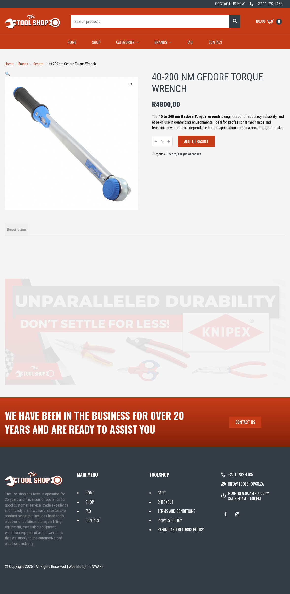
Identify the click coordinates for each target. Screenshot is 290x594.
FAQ (190, 42)
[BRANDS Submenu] (171, 42)
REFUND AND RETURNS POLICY (181, 530)
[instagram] (237, 514)
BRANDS (160, 42)
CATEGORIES (125, 42)
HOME (72, 42)
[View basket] (269, 21)
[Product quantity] (162, 141)
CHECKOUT (166, 502)
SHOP (96, 42)
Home (9, 64)
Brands (23, 64)
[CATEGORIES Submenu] (139, 42)
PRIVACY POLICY (170, 520)
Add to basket (196, 141)
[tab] (16, 229)
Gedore (38, 64)
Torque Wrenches (189, 154)
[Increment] (168, 141)
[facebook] (225, 514)
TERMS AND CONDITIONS (176, 511)
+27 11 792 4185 (269, 3)
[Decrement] (156, 141)
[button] (234, 21)
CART (162, 493)
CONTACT (215, 42)
